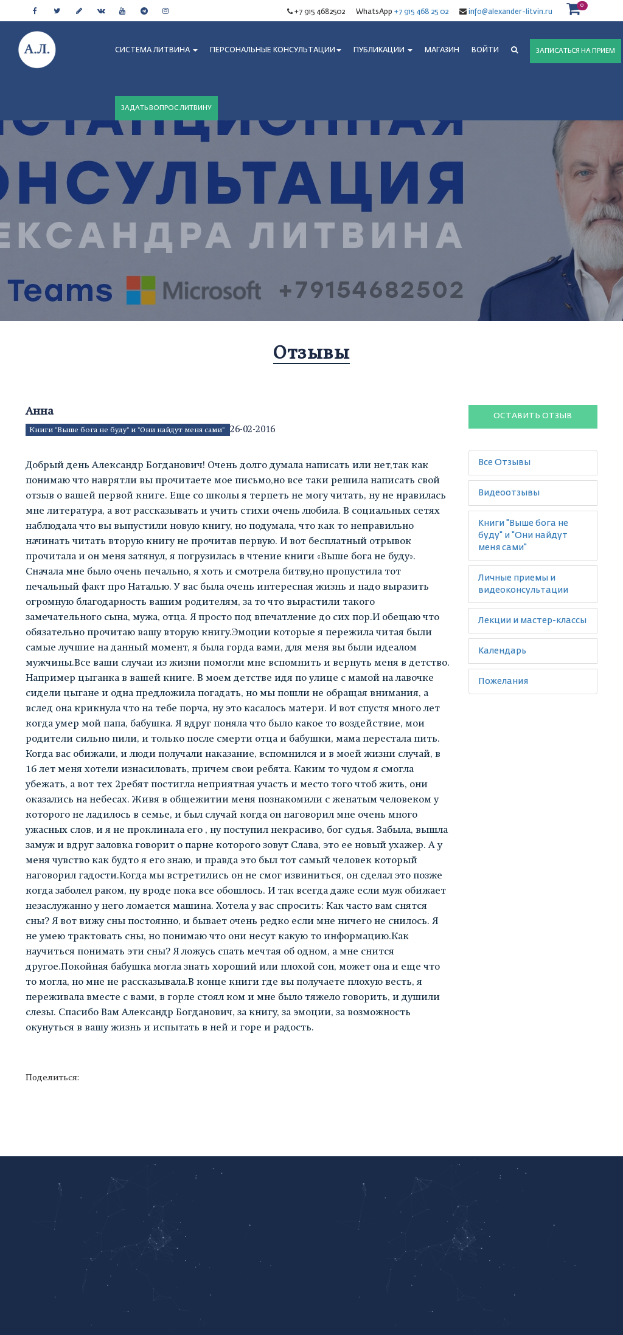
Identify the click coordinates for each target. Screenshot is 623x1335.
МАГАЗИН (442, 50)
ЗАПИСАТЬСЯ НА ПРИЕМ (575, 50)
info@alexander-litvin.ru (509, 12)
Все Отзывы (504, 462)
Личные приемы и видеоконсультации (523, 584)
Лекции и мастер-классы (532, 620)
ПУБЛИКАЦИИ (382, 50)
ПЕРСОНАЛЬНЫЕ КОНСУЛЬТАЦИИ (275, 50)
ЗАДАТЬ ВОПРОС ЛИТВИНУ (166, 108)
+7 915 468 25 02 (421, 12)
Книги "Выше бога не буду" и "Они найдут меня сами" (127, 430)
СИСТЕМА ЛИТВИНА (156, 50)
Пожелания (503, 681)
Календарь (502, 651)
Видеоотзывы (509, 493)
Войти (485, 50)
